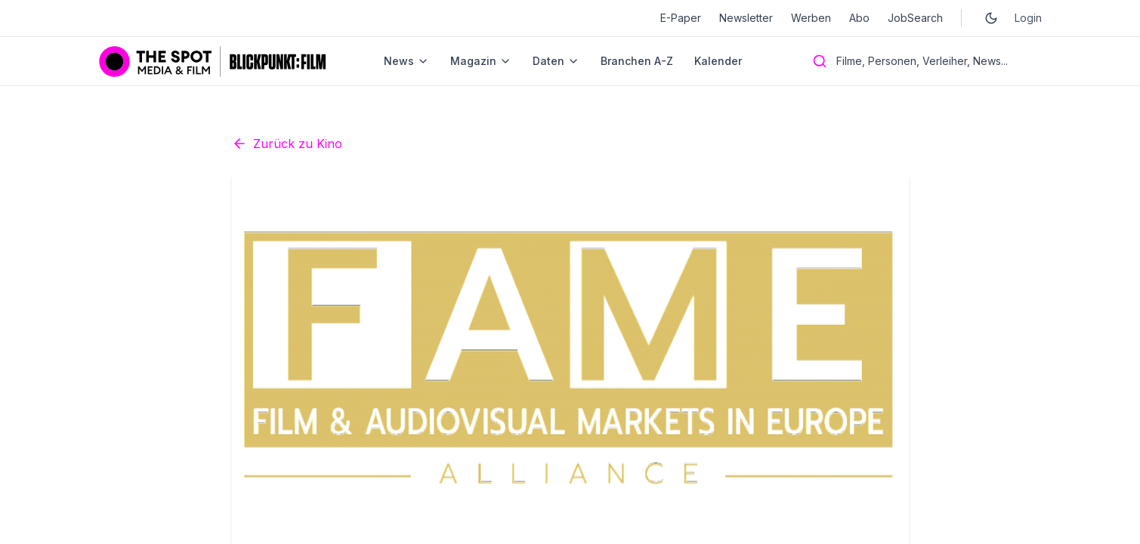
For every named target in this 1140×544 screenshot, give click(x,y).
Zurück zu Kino (287, 279)
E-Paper (680, 17)
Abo (859, 17)
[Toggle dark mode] (991, 18)
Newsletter (746, 17)
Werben (811, 17)
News (406, 60)
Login (1028, 17)
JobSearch (915, 17)
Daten (556, 60)
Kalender (718, 60)
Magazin (480, 60)
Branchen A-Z (637, 60)
